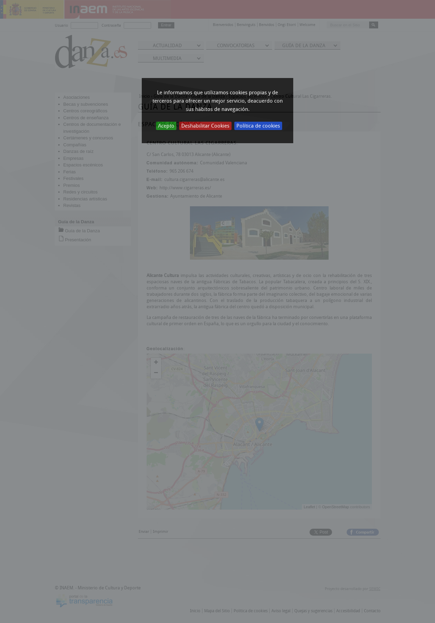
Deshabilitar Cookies (205, 126)
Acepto (166, 126)
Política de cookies (258, 126)
